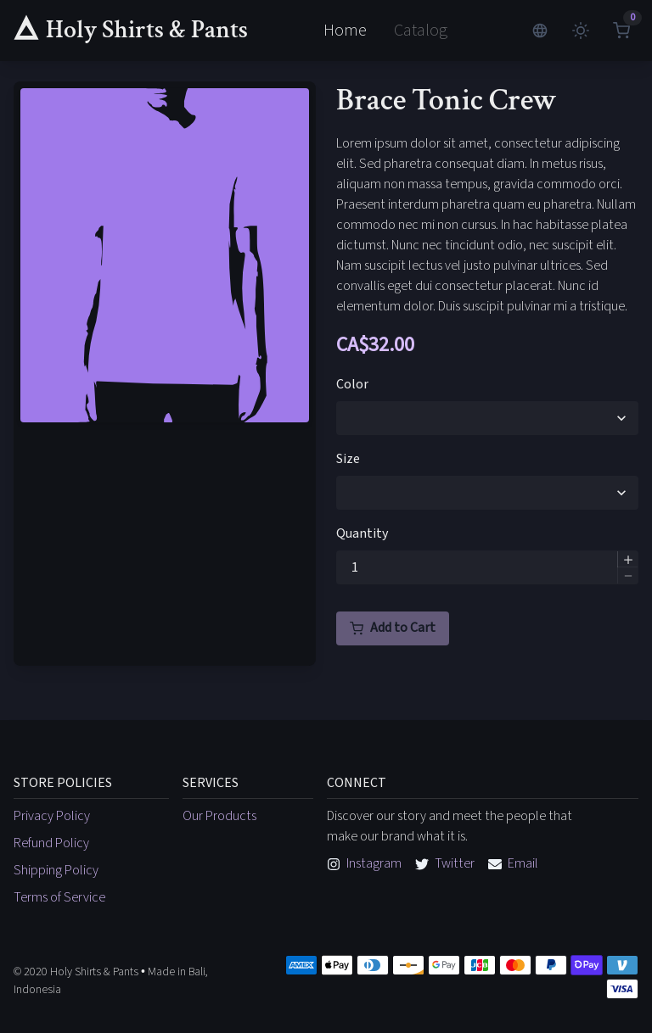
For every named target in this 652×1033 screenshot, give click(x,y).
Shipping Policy (56, 870)
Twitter (445, 863)
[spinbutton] (487, 567)
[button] (627, 559)
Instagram (364, 863)
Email (513, 863)
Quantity (362, 533)
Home (345, 30)
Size (348, 458)
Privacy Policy (52, 816)
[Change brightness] (581, 30)
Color (352, 384)
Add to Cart (393, 627)
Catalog (420, 30)
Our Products (219, 816)
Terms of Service (59, 897)
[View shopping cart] (621, 30)
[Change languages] (540, 30)
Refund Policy (51, 843)
